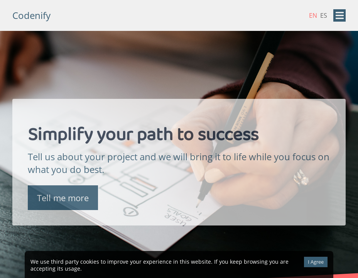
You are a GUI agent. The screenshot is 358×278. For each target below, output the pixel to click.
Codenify (31, 15)
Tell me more (63, 198)
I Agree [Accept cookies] (316, 261)
